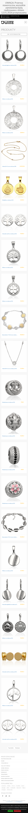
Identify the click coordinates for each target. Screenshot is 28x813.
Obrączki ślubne (4, 774)
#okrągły (3, 787)
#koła (8, 787)
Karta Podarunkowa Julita (6, 758)
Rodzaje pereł (4, 772)
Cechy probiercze (4, 763)
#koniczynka (9, 789)
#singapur (4, 789)
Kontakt (2, 760)
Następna (17, 748)
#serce (13, 785)
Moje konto (5, 16)
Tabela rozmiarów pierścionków (7, 780)
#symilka (18, 785)
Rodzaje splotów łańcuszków (7, 778)
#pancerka (19, 787)
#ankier (8, 785)
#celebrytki (13, 787)
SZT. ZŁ (5, 17)
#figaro (23, 787)
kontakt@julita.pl (19, 801)
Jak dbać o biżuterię (5, 768)
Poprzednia (10, 748)
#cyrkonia (4, 785)
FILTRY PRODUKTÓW (14, 34)
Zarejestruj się (14, 16)
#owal (23, 785)
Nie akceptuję (17, 811)
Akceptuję (10, 811)
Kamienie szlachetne (5, 776)
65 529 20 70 (9, 801)
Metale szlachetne (5, 770)
